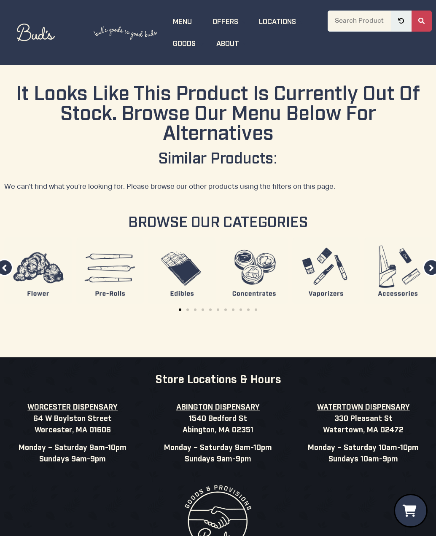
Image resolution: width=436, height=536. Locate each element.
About (233, 42)
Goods (189, 42)
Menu (187, 20)
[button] (180, 309)
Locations (283, 20)
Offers (231, 20)
